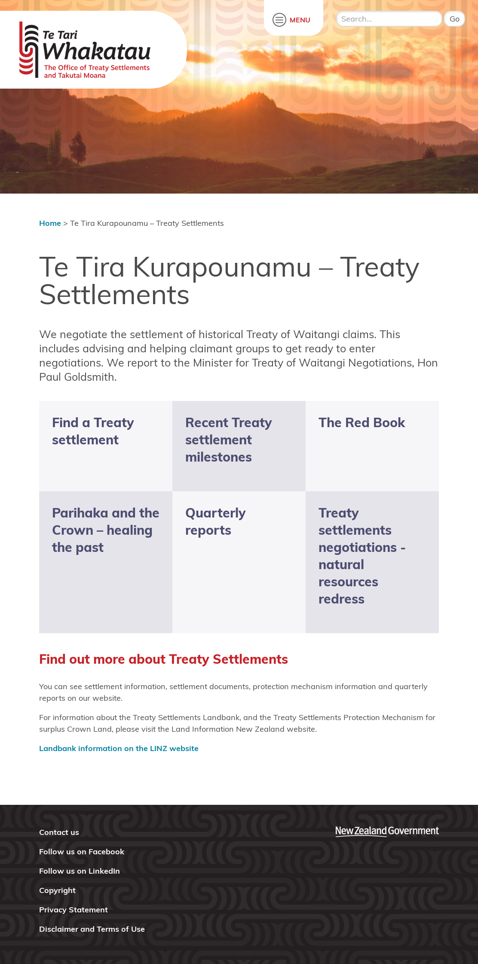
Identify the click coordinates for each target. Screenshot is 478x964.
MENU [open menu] (300, 19)
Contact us (59, 832)
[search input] (389, 19)
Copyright (57, 890)
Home (50, 223)
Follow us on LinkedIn (79, 871)
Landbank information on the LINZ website (119, 748)
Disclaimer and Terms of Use (92, 929)
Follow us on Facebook (81, 851)
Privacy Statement (73, 910)
